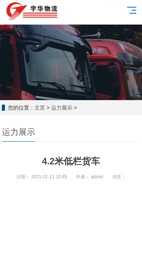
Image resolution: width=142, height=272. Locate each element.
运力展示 (61, 108)
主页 (39, 108)
